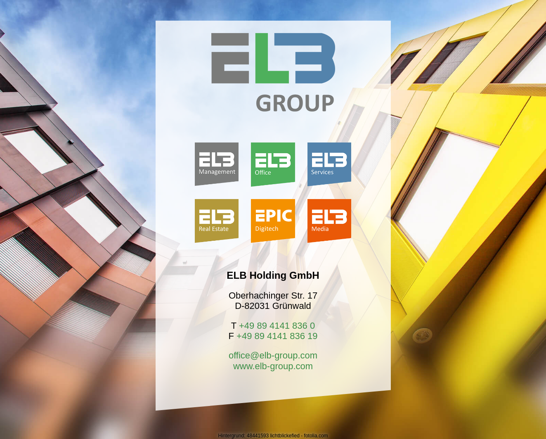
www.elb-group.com (273, 366)
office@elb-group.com (273, 355)
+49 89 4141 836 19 (276, 336)
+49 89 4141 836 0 (277, 325)
